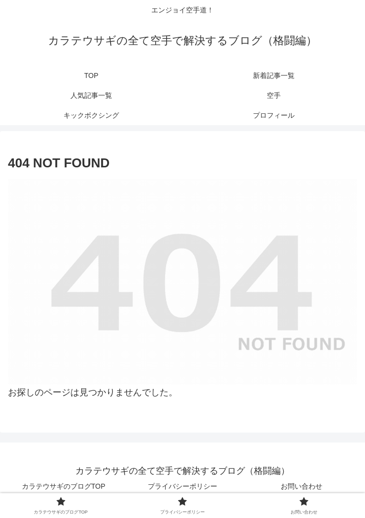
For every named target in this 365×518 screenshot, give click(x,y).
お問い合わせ (301, 486)
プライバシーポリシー (182, 486)
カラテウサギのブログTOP (64, 486)
